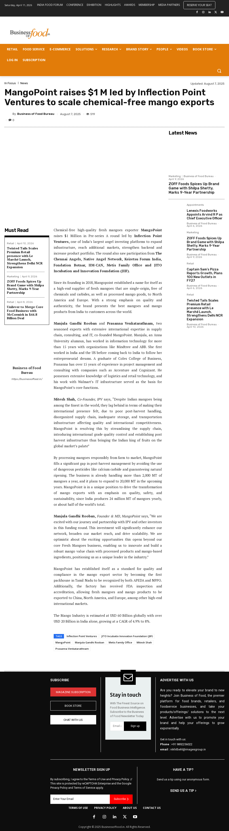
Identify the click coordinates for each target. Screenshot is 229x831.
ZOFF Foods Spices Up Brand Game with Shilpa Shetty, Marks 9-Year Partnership (25, 287)
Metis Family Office (120, 642)
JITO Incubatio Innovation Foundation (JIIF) (127, 636)
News (24, 83)
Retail (10, 243)
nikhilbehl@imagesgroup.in (188, 749)
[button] (219, 70)
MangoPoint (62, 642)
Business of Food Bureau (35, 113)
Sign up (135, 726)
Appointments (195, 205)
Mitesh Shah (144, 642)
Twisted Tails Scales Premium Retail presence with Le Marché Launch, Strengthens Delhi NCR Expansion (25, 257)
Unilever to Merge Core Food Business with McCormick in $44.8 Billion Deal (25, 312)
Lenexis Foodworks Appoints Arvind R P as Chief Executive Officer (205, 214)
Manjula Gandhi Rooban (89, 642)
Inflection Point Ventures (82, 636)
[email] (117, 726)
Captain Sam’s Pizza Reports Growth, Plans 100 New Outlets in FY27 (205, 275)
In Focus (10, 83)
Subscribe (121, 799)
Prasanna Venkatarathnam (72, 648)
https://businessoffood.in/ (26, 379)
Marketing (13, 276)
